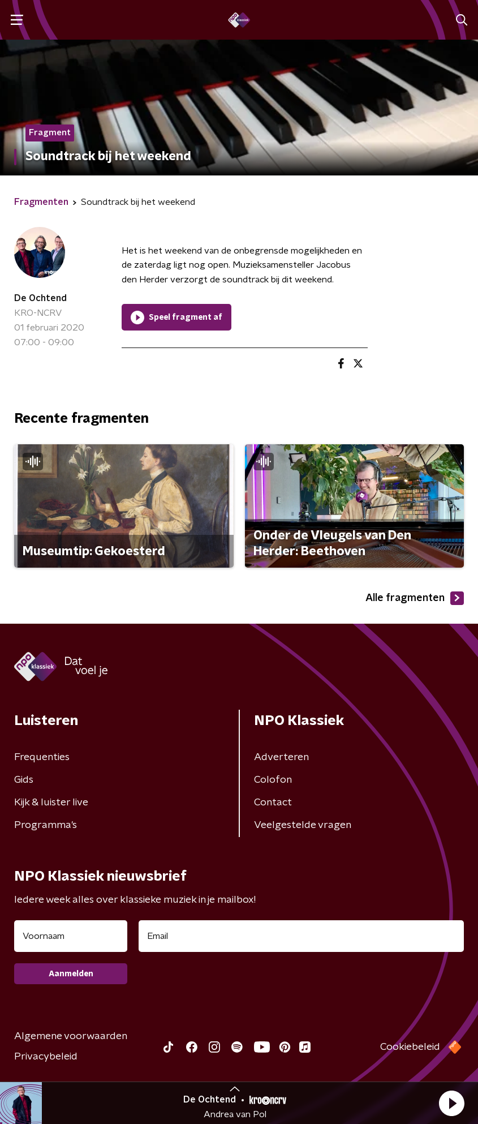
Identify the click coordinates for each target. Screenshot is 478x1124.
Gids (23, 780)
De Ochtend (40, 298)
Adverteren (281, 757)
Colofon (273, 780)
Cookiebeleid (410, 1047)
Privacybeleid (45, 1057)
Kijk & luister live (51, 802)
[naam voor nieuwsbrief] (70, 936)
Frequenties (42, 757)
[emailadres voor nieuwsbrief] (301, 936)
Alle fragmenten (414, 598)
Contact (273, 802)
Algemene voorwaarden (70, 1036)
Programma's (45, 825)
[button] (451, 1103)
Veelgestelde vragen (302, 825)
